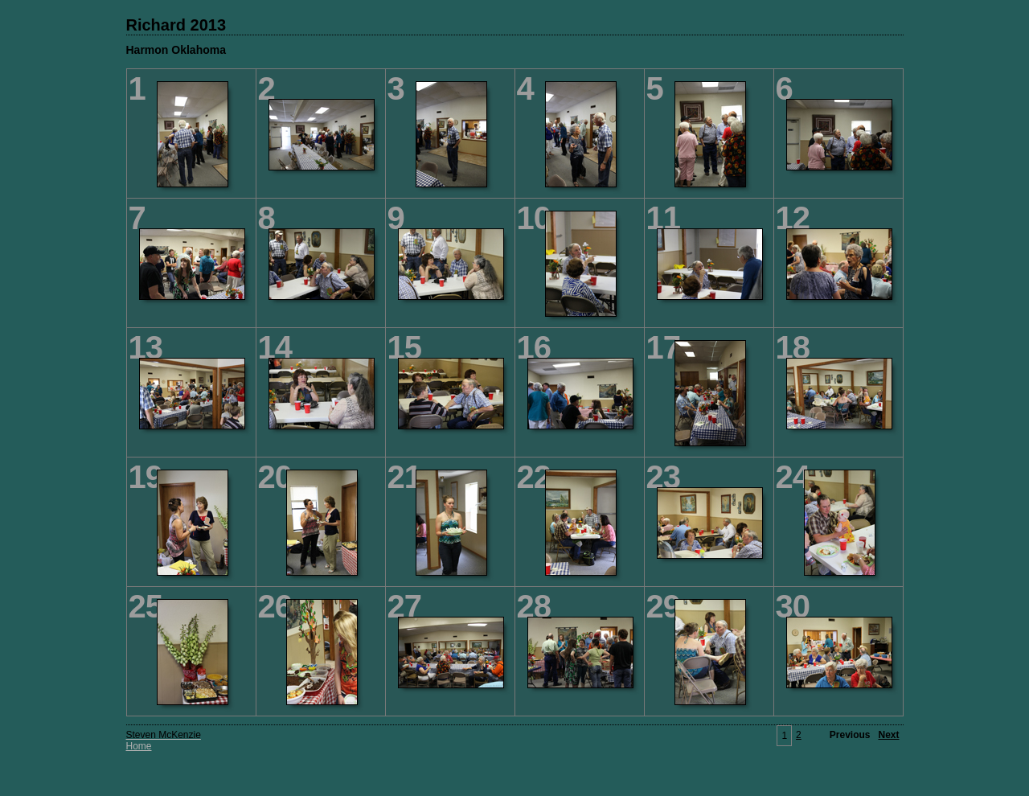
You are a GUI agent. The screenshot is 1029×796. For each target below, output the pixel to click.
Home (139, 746)
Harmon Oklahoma (176, 49)
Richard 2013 (176, 25)
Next (888, 735)
